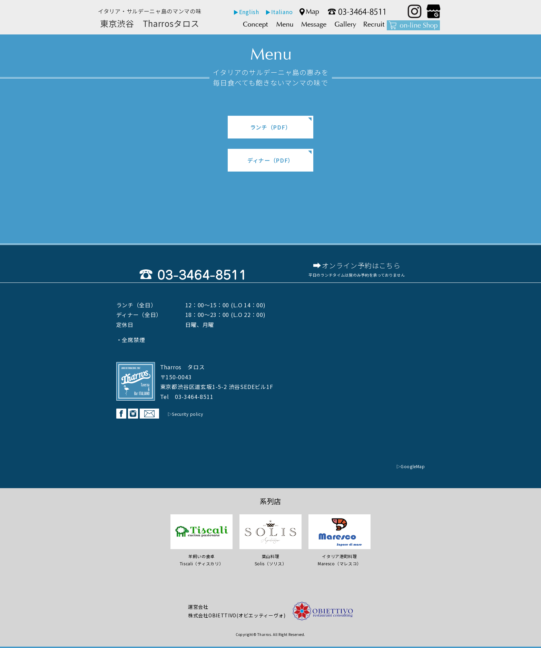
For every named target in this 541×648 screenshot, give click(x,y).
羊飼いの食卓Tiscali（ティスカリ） (201, 557)
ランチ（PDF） (270, 127)
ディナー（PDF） (270, 160)
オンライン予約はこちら (361, 266)
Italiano (282, 11)
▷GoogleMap (408, 467)
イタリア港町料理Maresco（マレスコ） (339, 557)
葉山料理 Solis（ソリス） (270, 557)
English (249, 11)
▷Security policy (189, 415)
